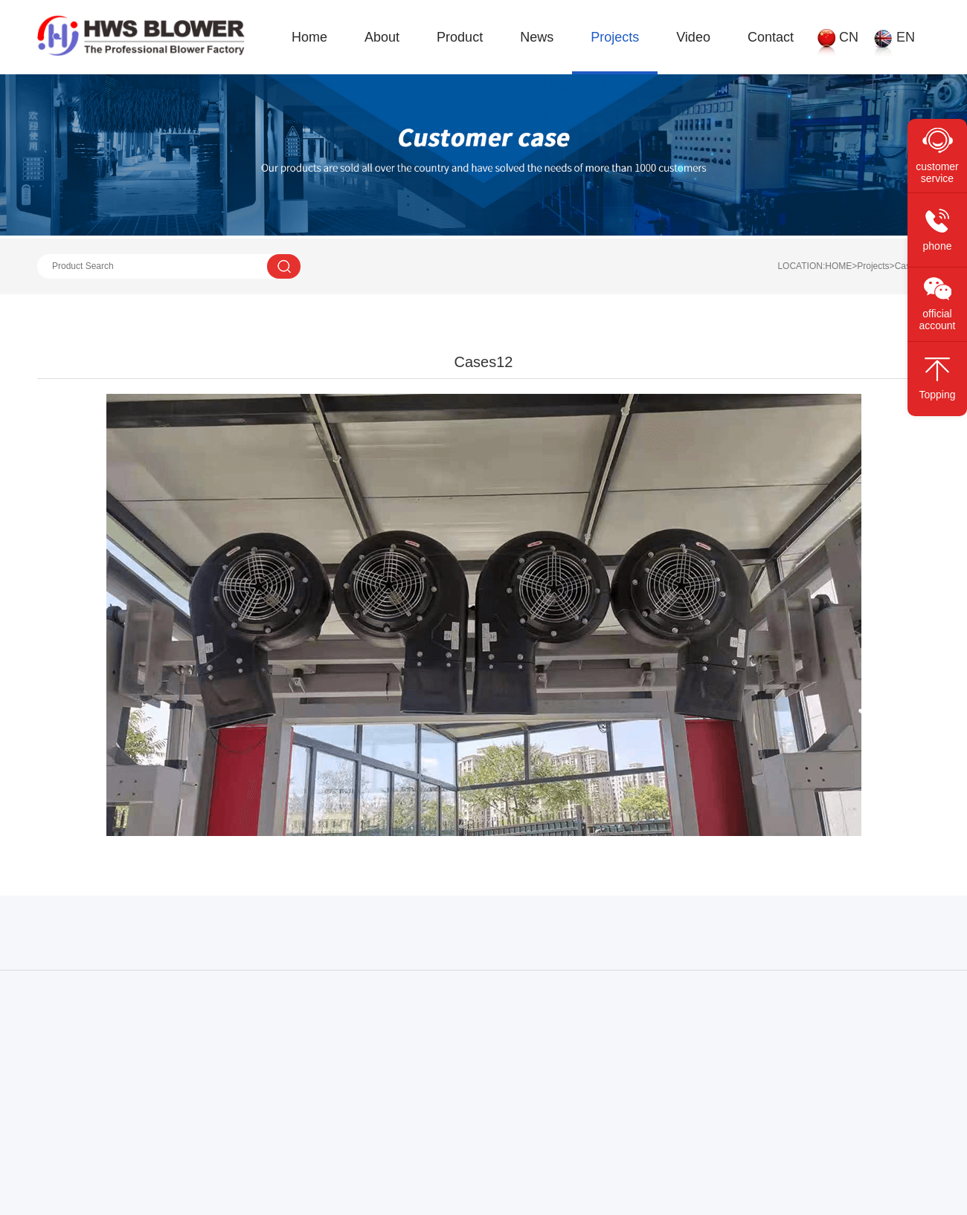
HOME (838, 266)
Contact (771, 37)
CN (848, 37)
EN (905, 37)
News (536, 37)
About (381, 37)
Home (309, 37)
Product (460, 37)
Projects (615, 37)
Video (693, 37)
